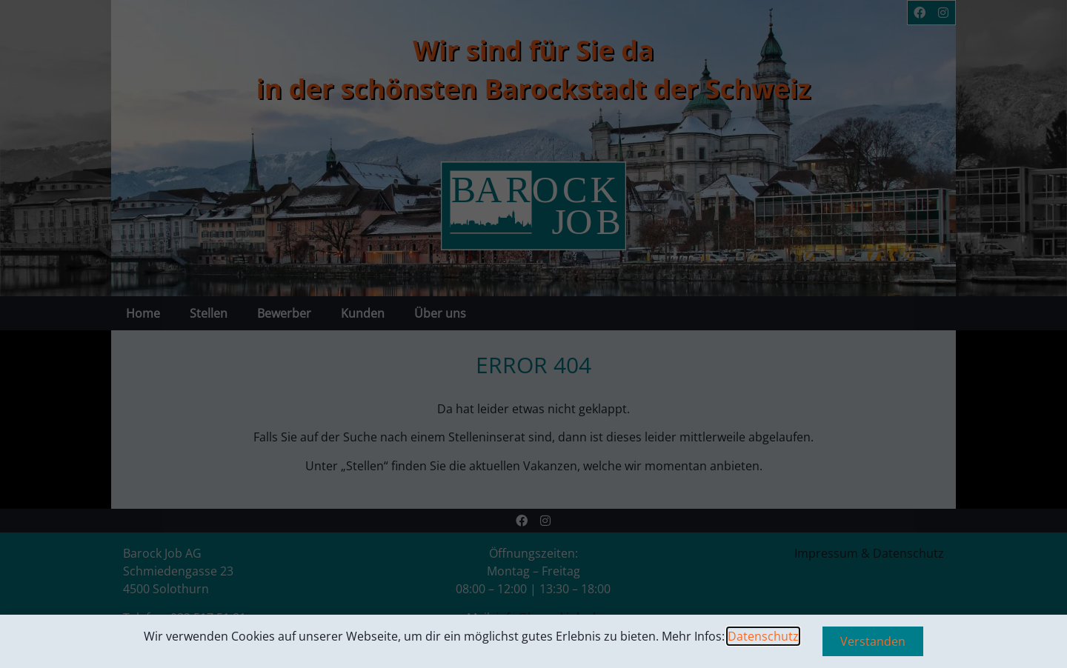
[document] (533, 334)
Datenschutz (763, 636)
